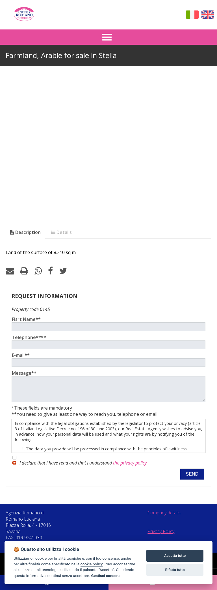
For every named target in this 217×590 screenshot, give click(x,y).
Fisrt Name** (26, 319)
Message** (24, 373)
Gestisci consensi (106, 575)
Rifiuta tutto (175, 570)
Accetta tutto (175, 555)
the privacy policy (130, 467)
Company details (164, 517)
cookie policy (92, 564)
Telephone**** (29, 337)
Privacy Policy (160, 536)
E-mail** (21, 355)
